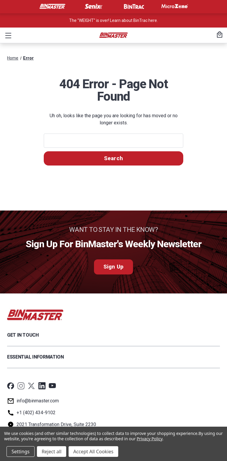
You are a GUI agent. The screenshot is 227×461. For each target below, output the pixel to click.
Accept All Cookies (93, 451)
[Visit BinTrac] (134, 6)
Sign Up (113, 267)
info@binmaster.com (38, 401)
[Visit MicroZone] (175, 6)
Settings (21, 451)
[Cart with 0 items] (218, 35)
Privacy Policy (149, 438)
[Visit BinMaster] (52, 6)
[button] (7, 35)
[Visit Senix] (93, 6)
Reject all (51, 451)
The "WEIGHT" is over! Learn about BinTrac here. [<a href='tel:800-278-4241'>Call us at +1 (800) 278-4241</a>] (113, 20)
